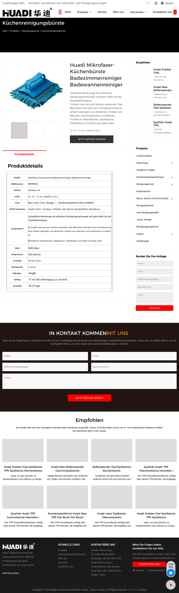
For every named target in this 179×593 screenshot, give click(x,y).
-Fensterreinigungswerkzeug (150, 177)
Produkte (84, 12)
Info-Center (138, 12)
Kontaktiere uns (163, 12)
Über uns (119, 12)
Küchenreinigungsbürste (53, 31)
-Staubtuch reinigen (145, 170)
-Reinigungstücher (145, 205)
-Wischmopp (142, 163)
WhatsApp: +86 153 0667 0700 (106, 558)
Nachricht (62, 562)
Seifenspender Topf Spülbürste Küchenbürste (163, 107)
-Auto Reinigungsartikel (147, 212)
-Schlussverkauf (144, 156)
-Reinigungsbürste (30, 31)
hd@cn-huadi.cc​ (105, 562)
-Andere (140, 234)
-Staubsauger (142, 241)
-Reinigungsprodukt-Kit (147, 226)
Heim (69, 12)
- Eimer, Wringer (144, 219)
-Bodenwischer (143, 191)
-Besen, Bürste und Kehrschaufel (152, 198)
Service (103, 12)
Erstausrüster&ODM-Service (72, 554)
